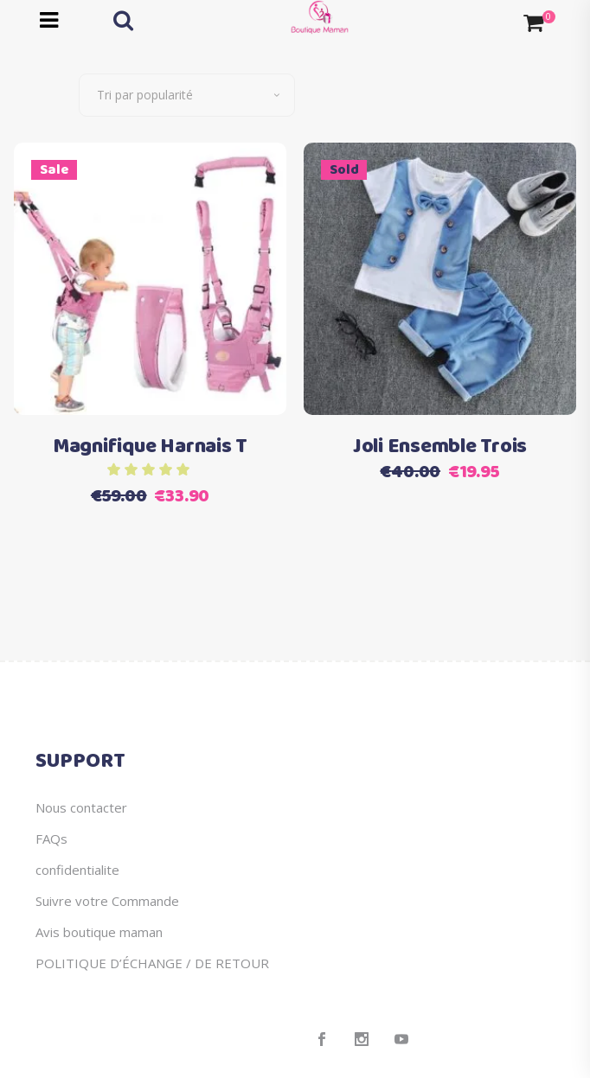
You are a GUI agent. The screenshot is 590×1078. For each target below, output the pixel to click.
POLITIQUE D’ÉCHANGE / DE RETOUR (152, 963)
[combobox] (187, 95)
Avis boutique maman (99, 932)
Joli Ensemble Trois (440, 447)
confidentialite (77, 869)
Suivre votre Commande (107, 900)
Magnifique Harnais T (150, 447)
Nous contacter (81, 807)
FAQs (51, 838)
